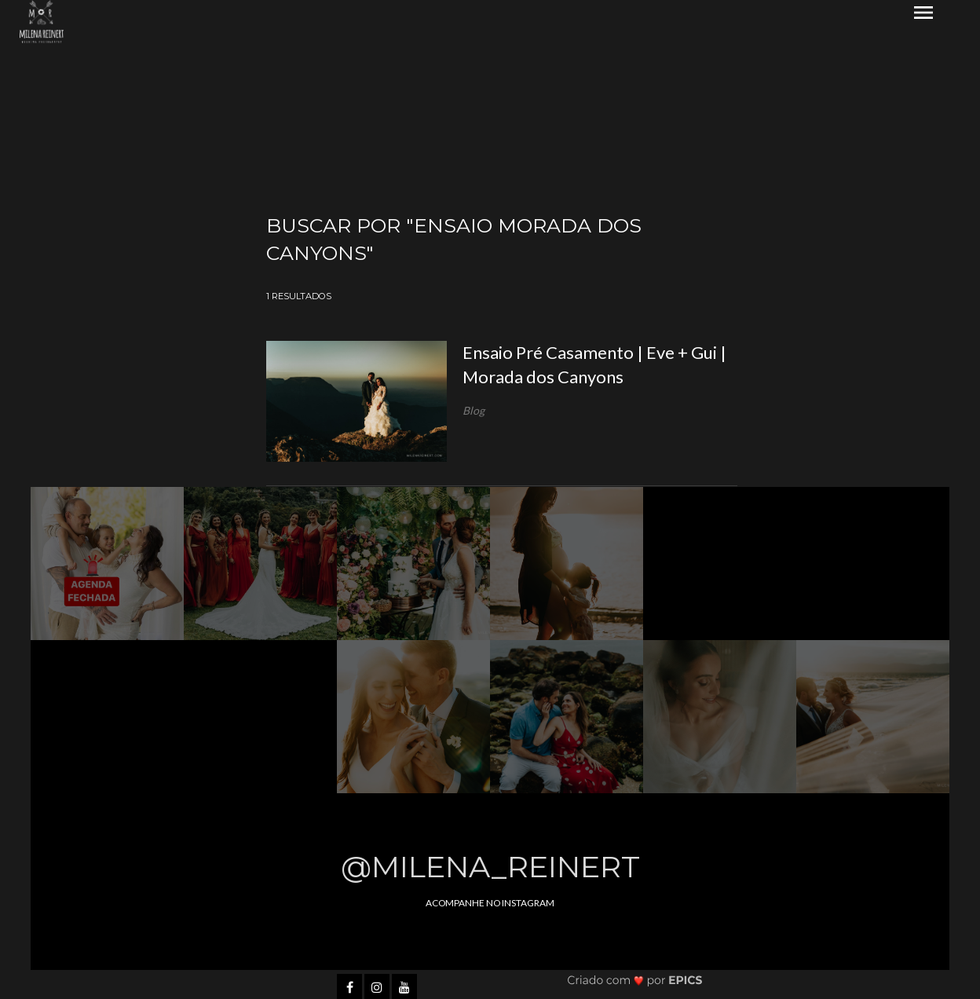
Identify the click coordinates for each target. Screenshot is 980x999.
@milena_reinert (490, 866)
